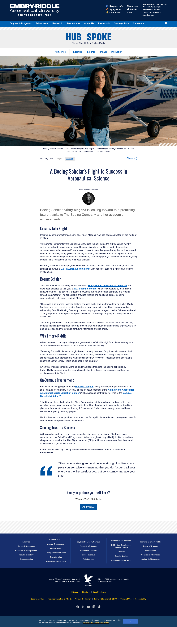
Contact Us (113, 12)
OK (130, 621)
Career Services (56, 540)
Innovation (116, 52)
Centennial (138, 23)
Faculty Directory (26, 555)
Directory (86, 592)
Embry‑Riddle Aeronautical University (107, 285)
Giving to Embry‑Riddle (56, 553)
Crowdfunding (56, 557)
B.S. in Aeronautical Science (75, 269)
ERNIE (132, 9)
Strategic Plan (121, 23)
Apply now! (88, 506)
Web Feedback (99, 592)
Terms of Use (126, 599)
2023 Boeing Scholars (84, 289)
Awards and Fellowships (55, 561)
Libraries (26, 542)
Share (132, 158)
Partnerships (73, 23)
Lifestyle (77, 52)
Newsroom (132, 6)
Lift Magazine (55, 548)
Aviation (69, 159)
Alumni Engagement (55, 544)
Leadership (104, 23)
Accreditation (150, 551)
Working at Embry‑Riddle (150, 542)
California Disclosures (150, 559)
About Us (89, 23)
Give (129, 12)
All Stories (60, 52)
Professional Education (121, 541)
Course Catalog (26, 559)
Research (57, 23)
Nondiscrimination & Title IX (59, 599)
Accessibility (140, 599)
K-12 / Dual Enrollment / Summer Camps (121, 546)
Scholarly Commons (26, 546)
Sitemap (74, 592)
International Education (121, 560)
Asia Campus (148, 15)
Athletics (121, 552)
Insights (91, 52)
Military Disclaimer (83, 599)
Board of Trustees (150, 546)
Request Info (114, 6)
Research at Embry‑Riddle (26, 551)
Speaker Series (121, 556)
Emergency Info (37, 599)
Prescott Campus (84, 386)
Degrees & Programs (21, 23)
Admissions (42, 23)
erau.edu (88, 580)
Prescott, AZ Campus (151, 7)
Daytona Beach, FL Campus (154, 4)
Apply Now (113, 9)
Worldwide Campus (151, 10)
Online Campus (88, 555)
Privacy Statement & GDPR (96, 623)
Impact (103, 52)
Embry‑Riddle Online (151, 12)
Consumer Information (150, 555)
